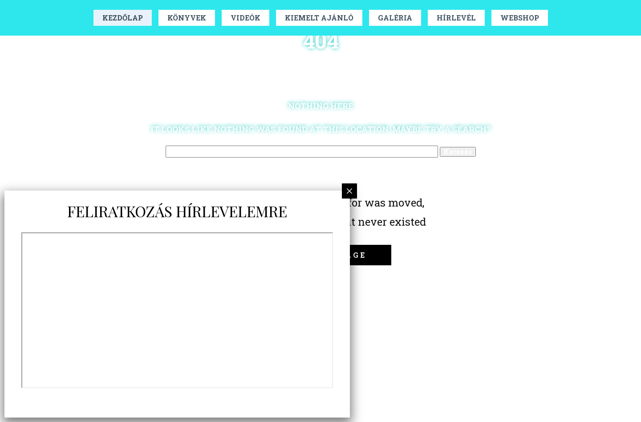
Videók (245, 17)
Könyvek (186, 17)
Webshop (519, 17)
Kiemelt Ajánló (319, 17)
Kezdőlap (122, 17)
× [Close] (349, 190)
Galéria (395, 17)
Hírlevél (456, 17)
